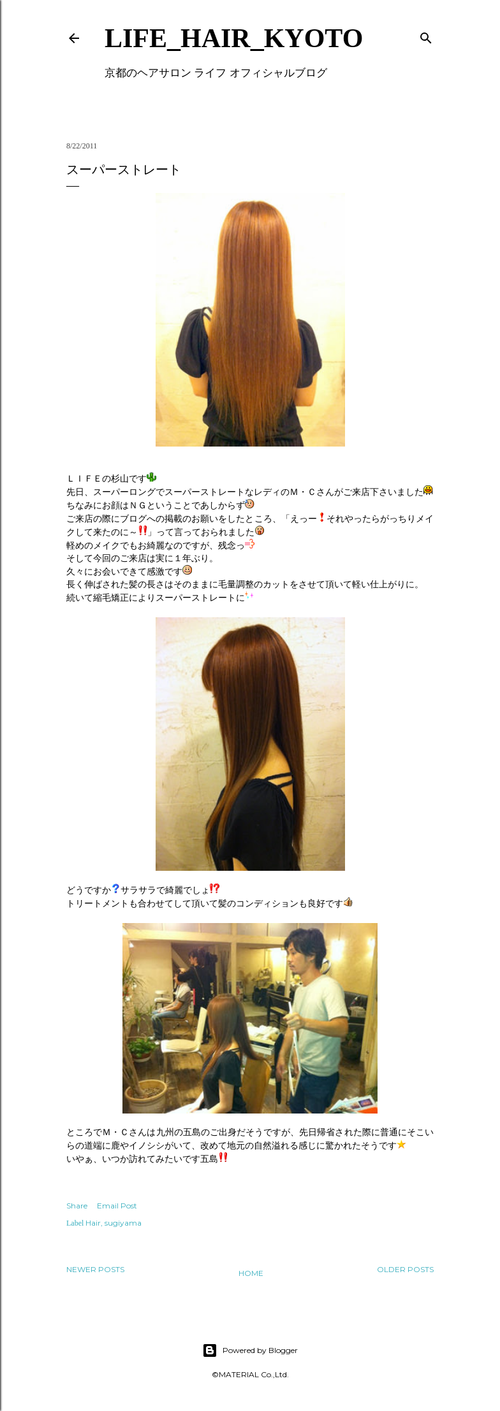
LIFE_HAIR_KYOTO (234, 38)
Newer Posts (95, 1269)
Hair (93, 1223)
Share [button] (76, 1205)
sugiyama (123, 1223)
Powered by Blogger (250, 1350)
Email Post (117, 1205)
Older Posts (405, 1269)
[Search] (426, 35)
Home (251, 1273)
